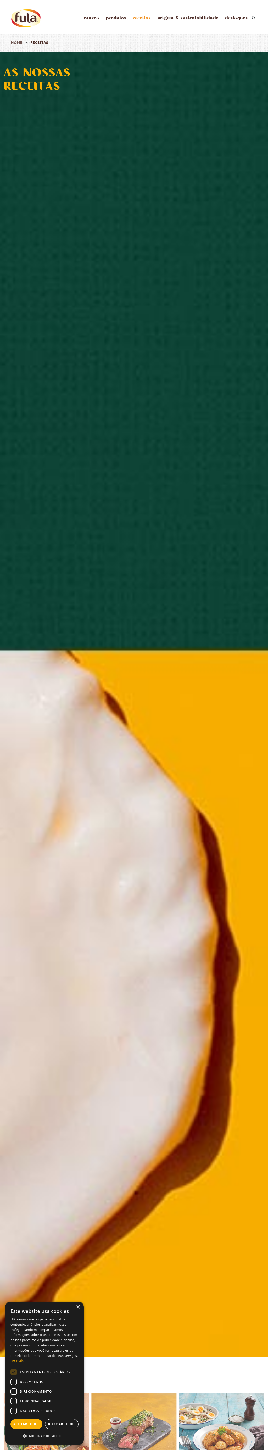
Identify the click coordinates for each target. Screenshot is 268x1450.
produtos (116, 17)
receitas (141, 17)
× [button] (78, 1307)
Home (16, 43)
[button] (44, 1436)
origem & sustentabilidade (188, 17)
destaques (236, 17)
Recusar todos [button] (61, 1424)
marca (91, 17)
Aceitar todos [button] (26, 1424)
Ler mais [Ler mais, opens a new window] (17, 1360)
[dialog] (44, 1373)
